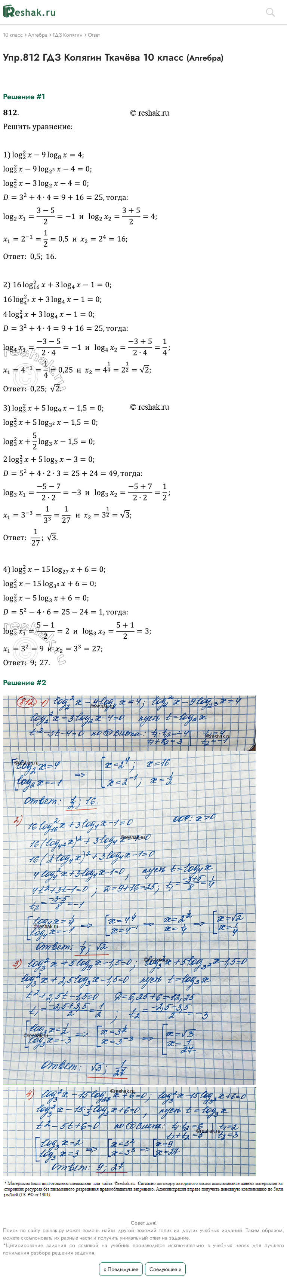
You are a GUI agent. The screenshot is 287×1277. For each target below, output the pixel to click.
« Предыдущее (121, 1269)
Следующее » (165, 1269)
